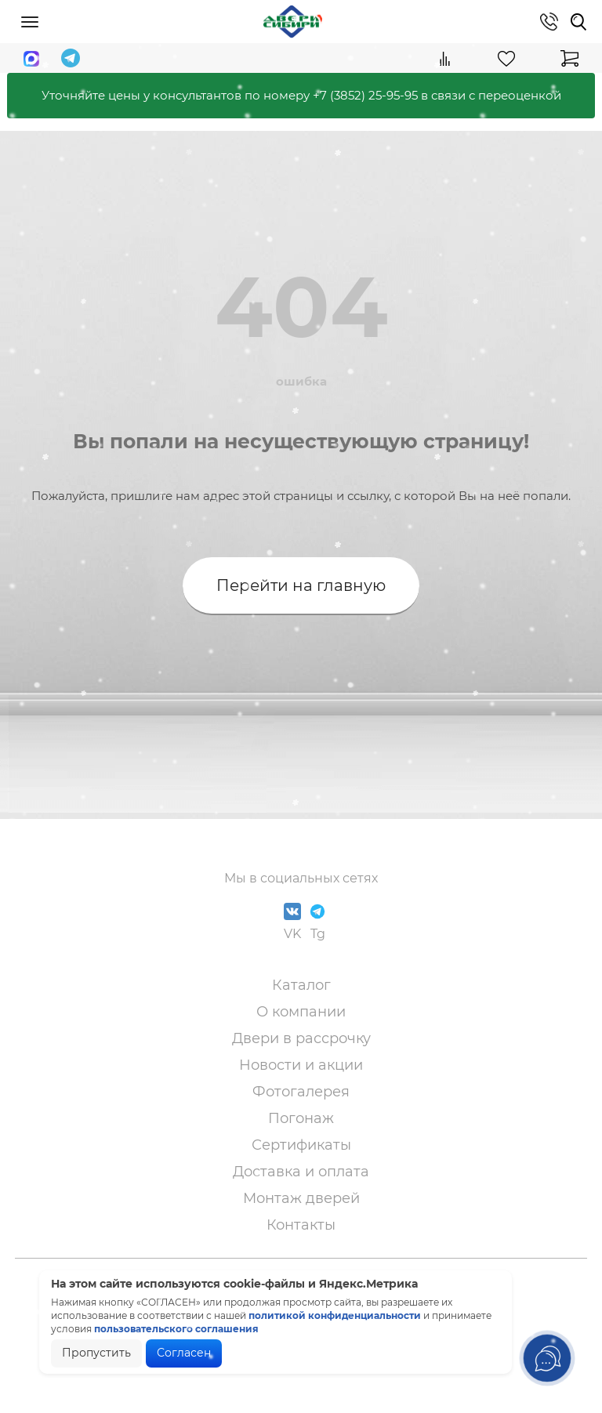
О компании (301, 1011)
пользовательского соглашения (176, 1329)
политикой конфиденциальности (334, 1315)
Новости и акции (301, 1065)
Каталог (301, 985)
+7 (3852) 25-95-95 (365, 95)
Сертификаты (301, 1145)
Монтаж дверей (301, 1198)
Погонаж (301, 1118)
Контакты (301, 1225)
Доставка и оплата (301, 1171)
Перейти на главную (301, 585)
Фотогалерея (301, 1091)
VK (292, 922)
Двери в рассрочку (301, 1038)
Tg (317, 922)
